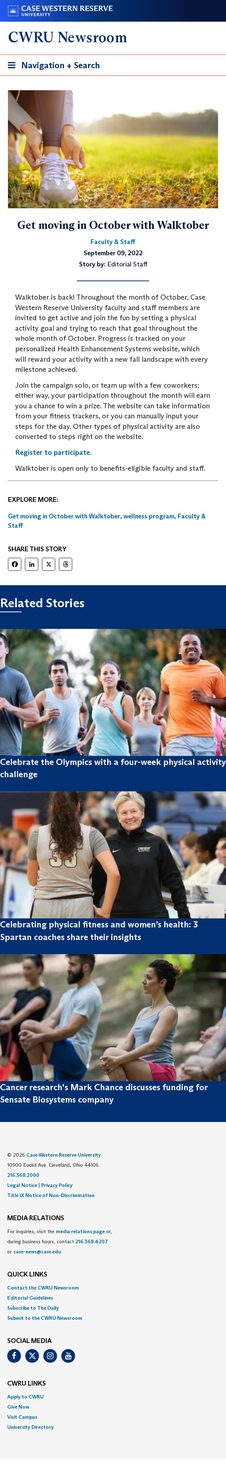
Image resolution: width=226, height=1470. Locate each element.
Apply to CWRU (25, 1396)
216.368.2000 (23, 1175)
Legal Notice (22, 1185)
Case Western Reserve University (63, 1155)
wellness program (148, 516)
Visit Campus (22, 1417)
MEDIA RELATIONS (35, 1218)
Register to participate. (53, 452)
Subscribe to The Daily (33, 1308)
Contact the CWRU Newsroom (43, 1287)
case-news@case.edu (37, 1251)
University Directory (30, 1427)
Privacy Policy (57, 1185)
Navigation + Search (51, 66)
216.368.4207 (91, 1241)
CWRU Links (26, 1383)
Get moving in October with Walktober (64, 516)
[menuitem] (113, 1288)
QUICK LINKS (27, 1274)
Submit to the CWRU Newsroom (44, 1318)
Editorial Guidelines (30, 1298)
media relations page (80, 1231)
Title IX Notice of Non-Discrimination (51, 1195)
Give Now (18, 1407)
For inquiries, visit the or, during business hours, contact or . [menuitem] (59, 1241)
